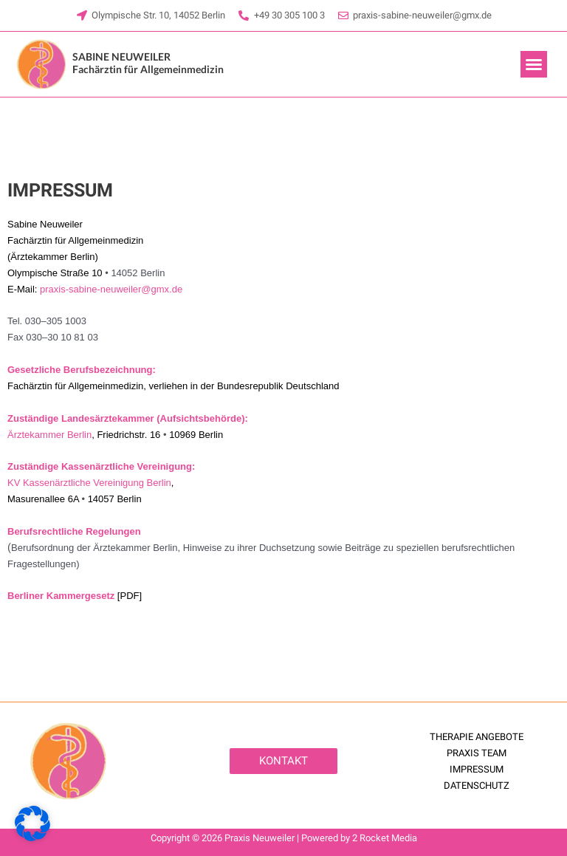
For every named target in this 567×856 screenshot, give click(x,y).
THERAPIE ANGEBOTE (476, 736)
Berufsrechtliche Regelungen (74, 531)
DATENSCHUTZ (476, 785)
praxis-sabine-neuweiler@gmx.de (111, 289)
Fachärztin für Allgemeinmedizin (148, 63)
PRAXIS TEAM (476, 753)
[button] (533, 64)
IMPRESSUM (477, 769)
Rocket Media (388, 837)
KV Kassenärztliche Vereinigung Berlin (89, 482)
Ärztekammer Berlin (49, 434)
